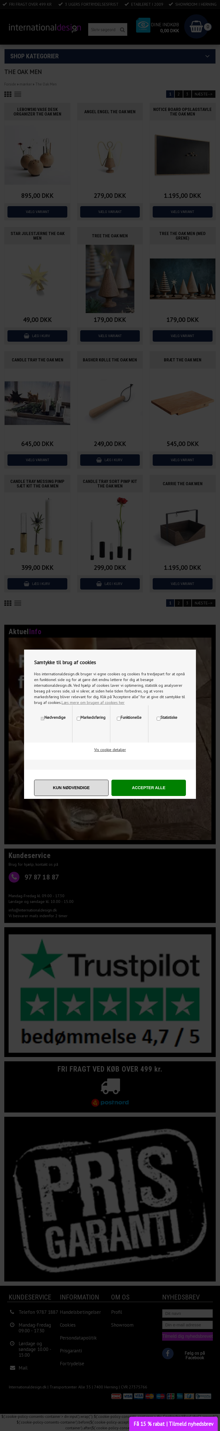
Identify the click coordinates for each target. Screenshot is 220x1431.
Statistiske (168, 717)
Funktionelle (131, 717)
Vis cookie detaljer (110, 749)
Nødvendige (55, 717)
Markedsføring (92, 717)
